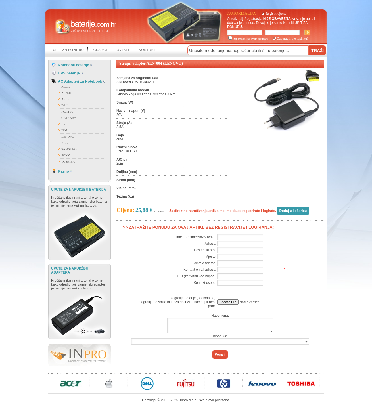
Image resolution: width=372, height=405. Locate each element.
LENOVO (67, 136)
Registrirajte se (276, 14)
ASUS (65, 99)
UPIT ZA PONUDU (68, 49)
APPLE (66, 93)
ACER (65, 86)
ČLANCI (100, 49)
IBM (64, 130)
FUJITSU (67, 111)
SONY (65, 155)
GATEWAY (68, 117)
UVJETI (122, 49)
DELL (65, 105)
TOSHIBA (68, 161)
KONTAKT (147, 49)
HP (63, 124)
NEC (64, 142)
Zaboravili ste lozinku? (293, 39)
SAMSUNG (69, 149)
